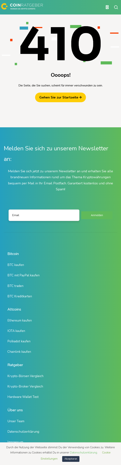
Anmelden (97, 215)
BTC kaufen (15, 265)
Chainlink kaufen (19, 352)
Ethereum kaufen (19, 320)
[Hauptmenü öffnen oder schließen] (55, 7)
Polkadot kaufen (18, 341)
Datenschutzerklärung (23, 432)
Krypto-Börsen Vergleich (25, 376)
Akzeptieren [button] (70, 459)
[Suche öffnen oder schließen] (116, 7)
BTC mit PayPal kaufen (23, 275)
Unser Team (15, 421)
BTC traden (15, 286)
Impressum (15, 442)
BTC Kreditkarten (19, 296)
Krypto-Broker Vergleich (25, 386)
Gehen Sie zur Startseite (60, 97)
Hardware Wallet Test (23, 397)
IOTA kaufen (16, 331)
